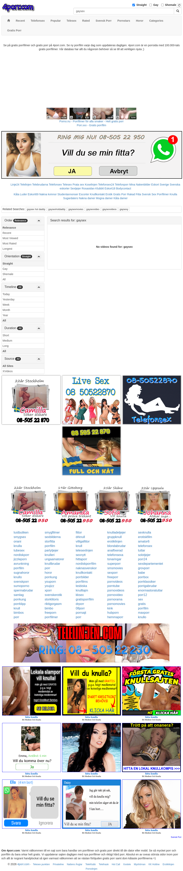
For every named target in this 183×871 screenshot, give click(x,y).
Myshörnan (139, 864)
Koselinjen (91, 184)
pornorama (114, 599)
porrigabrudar (147, 586)
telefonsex (145, 546)
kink (110, 608)
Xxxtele (127, 864)
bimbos (19, 612)
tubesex (19, 550)
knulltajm (82, 590)
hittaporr (81, 559)
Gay (155, 4)
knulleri (50, 555)
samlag (19, 595)
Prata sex (78, 184)
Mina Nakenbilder (139, 184)
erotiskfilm (145, 537)
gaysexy (124, 209)
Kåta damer (120, 198)
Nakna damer (87, 198)
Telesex (67, 184)
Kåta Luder (20, 194)
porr (47, 568)
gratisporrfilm (85, 599)
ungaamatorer (54, 559)
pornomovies (116, 604)
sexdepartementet (150, 563)
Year (5, 315)
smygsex (20, 537)
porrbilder (82, 577)
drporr (80, 604)
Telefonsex (55, 184)
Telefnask (104, 864)
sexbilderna (53, 537)
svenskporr (21, 581)
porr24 (142, 559)
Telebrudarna (40, 184)
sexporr (112, 572)
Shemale (170, 4)
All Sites (8, 366)
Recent (7, 232)
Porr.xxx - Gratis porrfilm (91, 125)
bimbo (49, 608)
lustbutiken (21, 532)
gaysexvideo (92, 209)
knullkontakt (84, 572)
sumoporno (21, 586)
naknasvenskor (86, 568)
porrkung (51, 577)
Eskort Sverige (160, 184)
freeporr (112, 577)
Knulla (173, 194)
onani (17, 541)
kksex (80, 595)
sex (140, 599)
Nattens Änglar (74, 864)
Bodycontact (123, 188)
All (4, 279)
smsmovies (115, 568)
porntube (113, 586)
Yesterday (9, 299)
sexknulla (144, 532)
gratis (142, 604)
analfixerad (114, 550)
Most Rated (10, 243)
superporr (114, 563)
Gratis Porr (119, 194)
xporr (48, 590)
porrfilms (82, 581)
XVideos (8, 371)
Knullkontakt (97, 194)
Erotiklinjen (168, 864)
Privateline (58, 864)
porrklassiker (147, 581)
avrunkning (21, 563)
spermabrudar (23, 590)
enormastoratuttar (150, 590)
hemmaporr (115, 617)
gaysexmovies (75, 209)
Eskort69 (33, 194)
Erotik (109, 194)
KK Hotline (154, 864)
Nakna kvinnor (48, 194)
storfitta (50, 541)
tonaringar (114, 559)
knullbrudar (52, 563)
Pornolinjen (91, 868)
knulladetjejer (116, 532)
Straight (141, 4)
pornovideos (115, 590)
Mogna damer (104, 198)
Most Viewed (10, 238)
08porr (80, 608)
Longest (7, 248)
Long (6, 345)
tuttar (141, 550)
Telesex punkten (41, 864)
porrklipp (20, 604)
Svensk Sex (149, 194)
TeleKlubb (90, 864)
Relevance (9, 227)
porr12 (142, 595)
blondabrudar (116, 546)
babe (141, 572)
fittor (79, 532)
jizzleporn (20, 559)
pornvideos (114, 581)
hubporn (113, 612)
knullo (18, 577)
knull (79, 546)
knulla (18, 546)
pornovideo (115, 595)
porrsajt (81, 612)
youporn (50, 581)
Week (6, 304)
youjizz (49, 586)
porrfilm (50, 546)
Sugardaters (70, 198)
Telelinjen (25, 184)
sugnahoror (21, 572)
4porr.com (23, 864)
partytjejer (51, 550)
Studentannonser (67, 194)
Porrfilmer (163, 194)
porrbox (143, 577)
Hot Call (116, 864)
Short (6, 335)
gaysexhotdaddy (56, 209)
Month (6, 310)
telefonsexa (115, 555)
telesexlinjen (84, 550)
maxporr (144, 612)
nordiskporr (21, 555)
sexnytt (81, 555)
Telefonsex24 (106, 184)
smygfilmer (52, 532)
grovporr (144, 568)
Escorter (84, 194)
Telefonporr (121, 184)
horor (48, 572)
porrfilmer (51, 617)
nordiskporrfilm (86, 563)
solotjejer (144, 555)
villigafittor (83, 541)
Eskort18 (110, 188)
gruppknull (114, 537)
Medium (7, 340)
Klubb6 (99, 188)
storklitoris (52, 599)
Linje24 (15, 184)
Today (6, 294)
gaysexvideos (109, 209)
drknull (80, 537)
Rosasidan (88, 188)
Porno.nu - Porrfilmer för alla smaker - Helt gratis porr (91, 121)
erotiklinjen (114, 541)
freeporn (50, 612)
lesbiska (81, 586)
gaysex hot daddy (36, 209)
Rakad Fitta (134, 194)
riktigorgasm (53, 604)
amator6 (144, 541)
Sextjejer (75, 188)
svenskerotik (53, 595)
